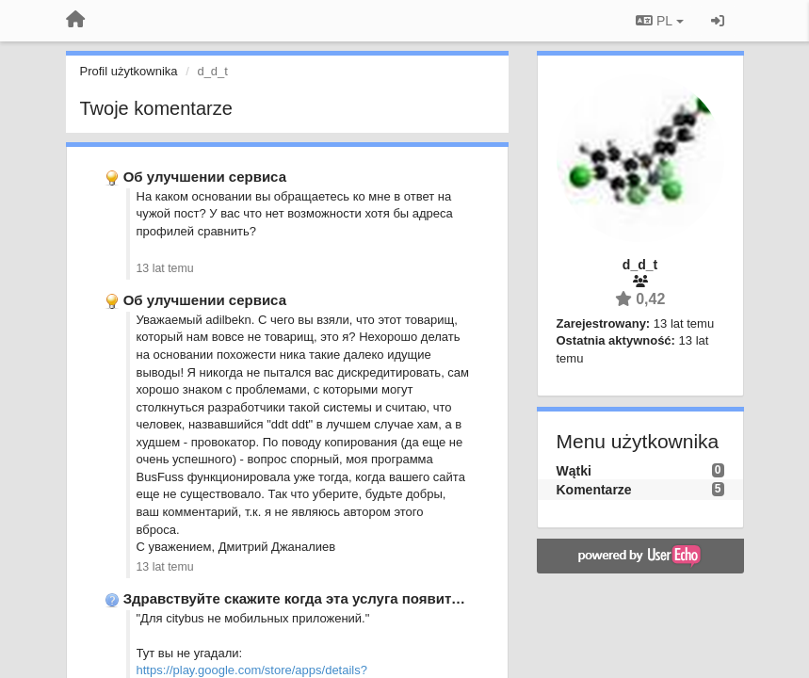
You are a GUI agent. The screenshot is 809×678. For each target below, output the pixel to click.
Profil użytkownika (129, 71)
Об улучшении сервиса (204, 177)
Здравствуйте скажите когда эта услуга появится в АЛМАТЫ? (340, 598)
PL (659, 20)
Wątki (574, 470)
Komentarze (594, 489)
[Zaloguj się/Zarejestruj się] (718, 21)
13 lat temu (165, 268)
